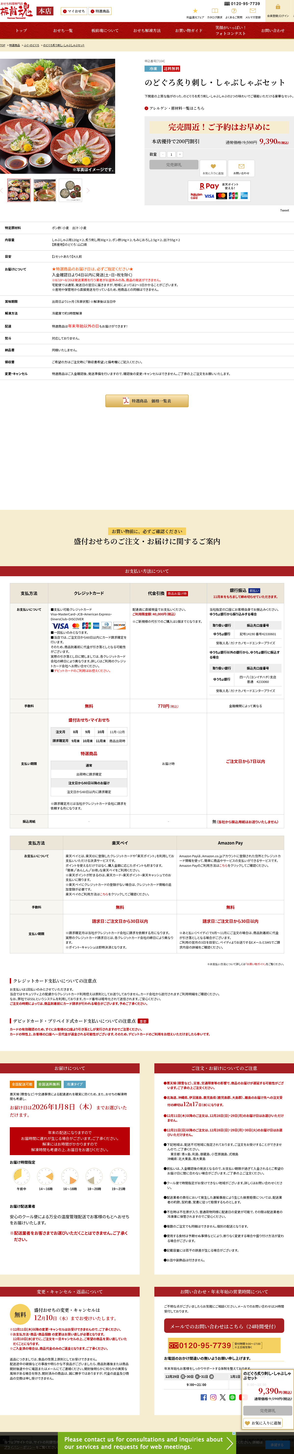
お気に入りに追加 (213, 173)
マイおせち (76, 11)
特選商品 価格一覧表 (151, 401)
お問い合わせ (273, 30)
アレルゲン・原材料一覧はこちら (176, 108)
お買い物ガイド (189, 30)
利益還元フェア (195, 17)
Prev (1, 190)
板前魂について (105, 30)
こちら (104, 894)
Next (87, 190)
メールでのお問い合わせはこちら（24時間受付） (224, 1326)
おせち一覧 (63, 30)
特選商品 (102, 11)
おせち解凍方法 (147, 30)
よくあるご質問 (233, 17)
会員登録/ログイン (278, 16)
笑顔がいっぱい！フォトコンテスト (231, 30)
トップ (21, 30)
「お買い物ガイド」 (255, 964)
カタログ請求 (214, 17)
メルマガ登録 (252, 17)
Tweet (284, 210)
